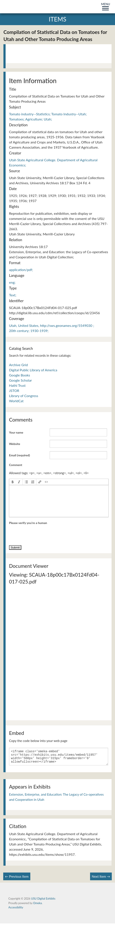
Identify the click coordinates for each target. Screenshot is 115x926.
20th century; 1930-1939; (28, 331)
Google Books (19, 375)
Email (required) (19, 455)
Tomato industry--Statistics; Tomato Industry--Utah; (48, 114)
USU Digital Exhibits (43, 901)
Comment (15, 465)
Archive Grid (18, 365)
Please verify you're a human (28, 523)
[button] (13, 481)
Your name (16, 432)
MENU (105, 6)
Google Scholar (20, 380)
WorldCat (16, 401)
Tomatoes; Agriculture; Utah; (30, 119)
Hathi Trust (17, 385)
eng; (12, 282)
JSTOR (14, 390)
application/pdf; (21, 270)
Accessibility (15, 910)
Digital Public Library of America (33, 370)
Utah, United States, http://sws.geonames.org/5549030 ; (51, 325)
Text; (12, 295)
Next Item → (101, 879)
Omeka (37, 905)
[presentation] (12, 482)
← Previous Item (17, 879)
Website (14, 444)
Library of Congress (23, 396)
